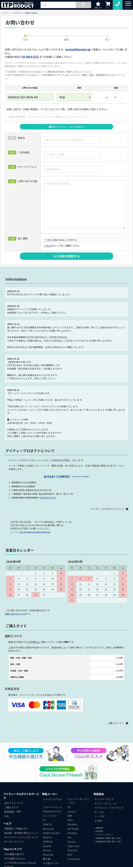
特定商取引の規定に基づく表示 (107, 838)
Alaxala (71, 841)
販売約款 (98, 828)
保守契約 (98, 831)
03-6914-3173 (30, 56)
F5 (44, 820)
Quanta (47, 846)
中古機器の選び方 (14, 854)
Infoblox (72, 833)
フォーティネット (52, 807)
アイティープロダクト (12, 12)
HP (69, 807)
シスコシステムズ (52, 799)
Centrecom (73, 859)
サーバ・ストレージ (105, 803)
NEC (69, 854)
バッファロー (50, 816)
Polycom (72, 850)
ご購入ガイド (11, 807)
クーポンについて (14, 841)
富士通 (46, 859)
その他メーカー (51, 863)
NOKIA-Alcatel (51, 833)
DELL (70, 820)
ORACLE (47, 824)
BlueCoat (48, 854)
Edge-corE (73, 846)
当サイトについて (14, 803)
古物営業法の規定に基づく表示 (107, 841)
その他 (98, 820)
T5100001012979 (48, 497)
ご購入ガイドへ (115, 723)
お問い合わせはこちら (16, 613)
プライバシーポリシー (104, 834)
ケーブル (99, 812)
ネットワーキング (104, 799)
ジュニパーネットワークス (78, 801)
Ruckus (47, 850)
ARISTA (47, 837)
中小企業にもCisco (14, 858)
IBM (69, 816)
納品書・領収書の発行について (21, 833)
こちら (47, 245)
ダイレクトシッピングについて (21, 837)
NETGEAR (73, 828)
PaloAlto (72, 824)
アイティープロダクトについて (107, 508)
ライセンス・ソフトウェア (109, 808)
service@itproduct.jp (78, 49)
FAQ (6, 816)
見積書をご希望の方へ (16, 828)
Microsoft (48, 828)
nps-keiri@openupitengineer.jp (35, 532)
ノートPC (99, 816)
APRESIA (48, 841)
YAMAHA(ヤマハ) (52, 811)
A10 (69, 837)
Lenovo (71, 811)
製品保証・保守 (12, 811)
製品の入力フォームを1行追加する (67, 126)
